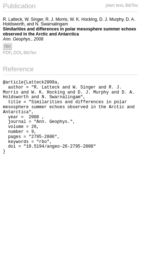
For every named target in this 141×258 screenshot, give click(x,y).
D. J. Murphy (111, 19)
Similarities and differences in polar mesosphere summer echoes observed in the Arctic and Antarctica (69, 32)
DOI (17, 52)
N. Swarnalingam (51, 24)
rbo (7, 46)
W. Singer (34, 19)
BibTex (131, 5)
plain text (114, 5)
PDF (7, 52)
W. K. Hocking (83, 19)
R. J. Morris (56, 19)
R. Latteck (12, 19)
